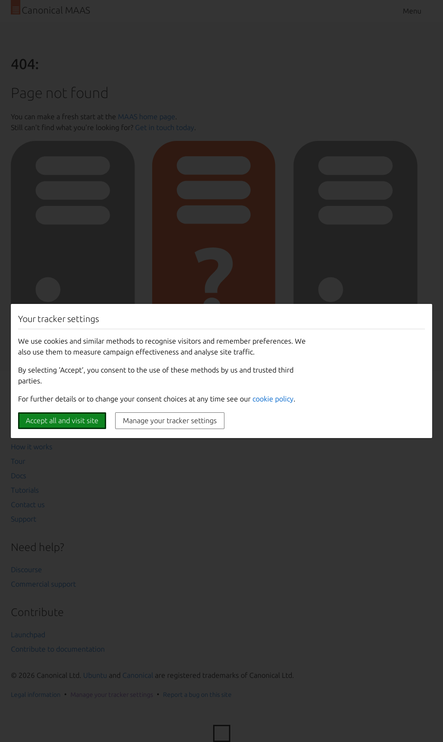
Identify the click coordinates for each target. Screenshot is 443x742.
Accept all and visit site (62, 420)
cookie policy (273, 399)
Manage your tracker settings (170, 420)
